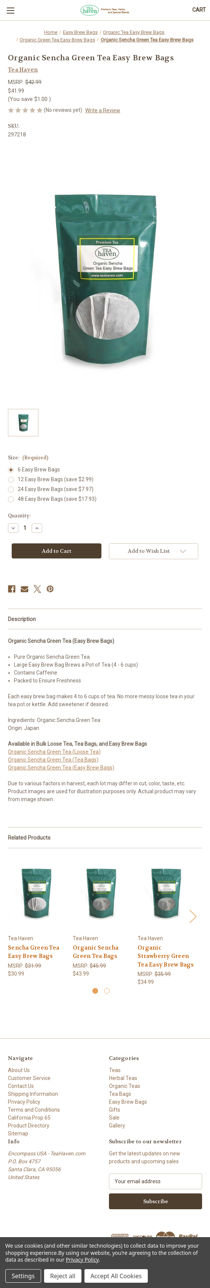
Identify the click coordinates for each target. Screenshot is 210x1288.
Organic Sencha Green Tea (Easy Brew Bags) (61, 768)
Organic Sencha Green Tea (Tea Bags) (53, 760)
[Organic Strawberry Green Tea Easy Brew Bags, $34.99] (166, 893)
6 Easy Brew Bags (39, 470)
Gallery (117, 1126)
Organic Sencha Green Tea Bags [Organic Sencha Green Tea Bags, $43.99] (96, 952)
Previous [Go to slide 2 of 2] (9, 915)
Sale (114, 1118)
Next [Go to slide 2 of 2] (192, 915)
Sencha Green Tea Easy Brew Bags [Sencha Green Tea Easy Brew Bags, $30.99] (33, 952)
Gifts (114, 1110)
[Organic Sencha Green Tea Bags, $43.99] (101, 893)
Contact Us (21, 1086)
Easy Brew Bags (128, 1102)
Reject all (62, 1276)
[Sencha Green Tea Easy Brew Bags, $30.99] (36, 893)
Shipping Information (33, 1094)
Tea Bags (120, 1094)
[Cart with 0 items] (199, 10)
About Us (19, 1070)
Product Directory (28, 1126)
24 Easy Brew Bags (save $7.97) (56, 489)
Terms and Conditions (34, 1110)
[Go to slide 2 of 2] (107, 991)
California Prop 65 (29, 1118)
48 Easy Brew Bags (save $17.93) (57, 499)
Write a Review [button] (102, 110)
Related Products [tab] (29, 837)
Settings (23, 1276)
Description (22, 619)
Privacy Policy (24, 1102)
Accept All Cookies (116, 1276)
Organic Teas (124, 1086)
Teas (115, 1070)
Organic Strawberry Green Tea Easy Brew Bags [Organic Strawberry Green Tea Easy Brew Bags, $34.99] (166, 956)
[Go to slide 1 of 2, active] (95, 991)
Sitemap (18, 1133)
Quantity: (19, 515)
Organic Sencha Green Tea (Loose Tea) (54, 752)
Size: (28, 457)
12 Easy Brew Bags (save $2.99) (56, 479)
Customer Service (29, 1078)
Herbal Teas (123, 1078)
